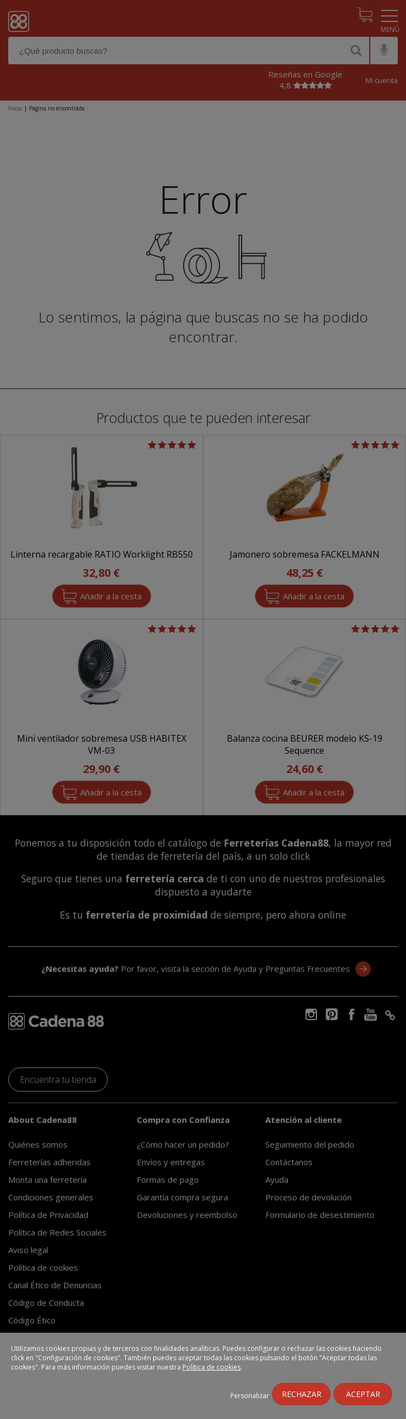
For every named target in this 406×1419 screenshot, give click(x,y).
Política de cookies (211, 1367)
